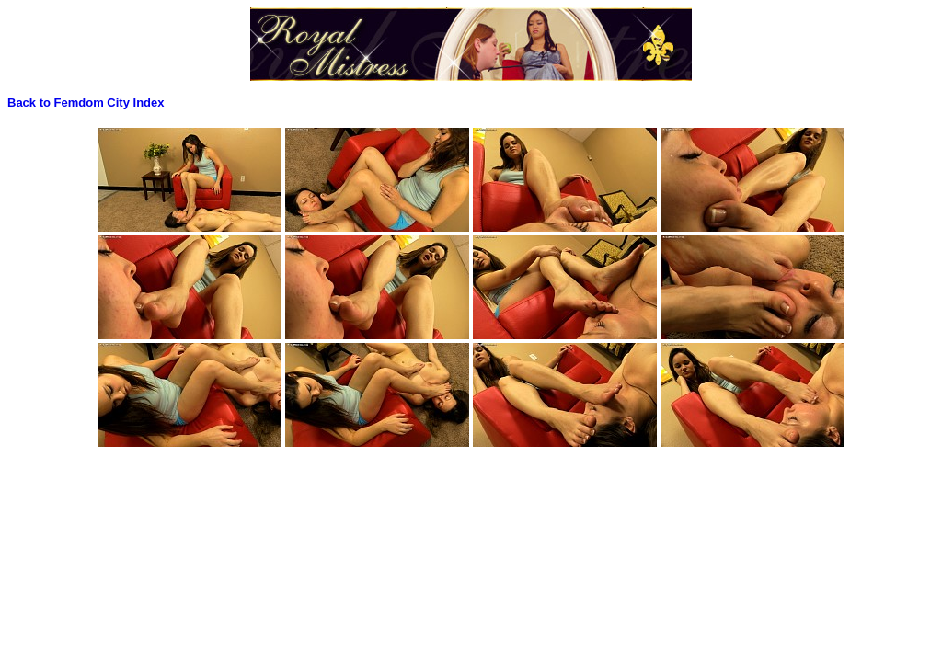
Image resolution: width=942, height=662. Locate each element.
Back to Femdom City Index (85, 102)
